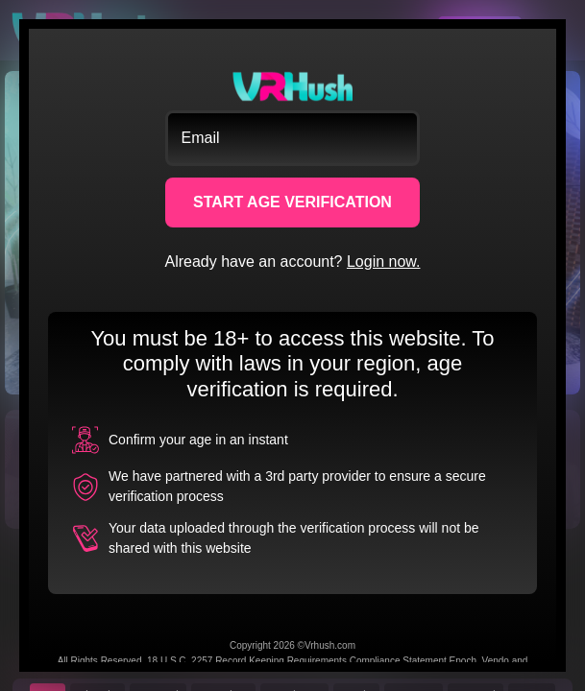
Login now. (384, 261)
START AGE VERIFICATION (292, 202)
